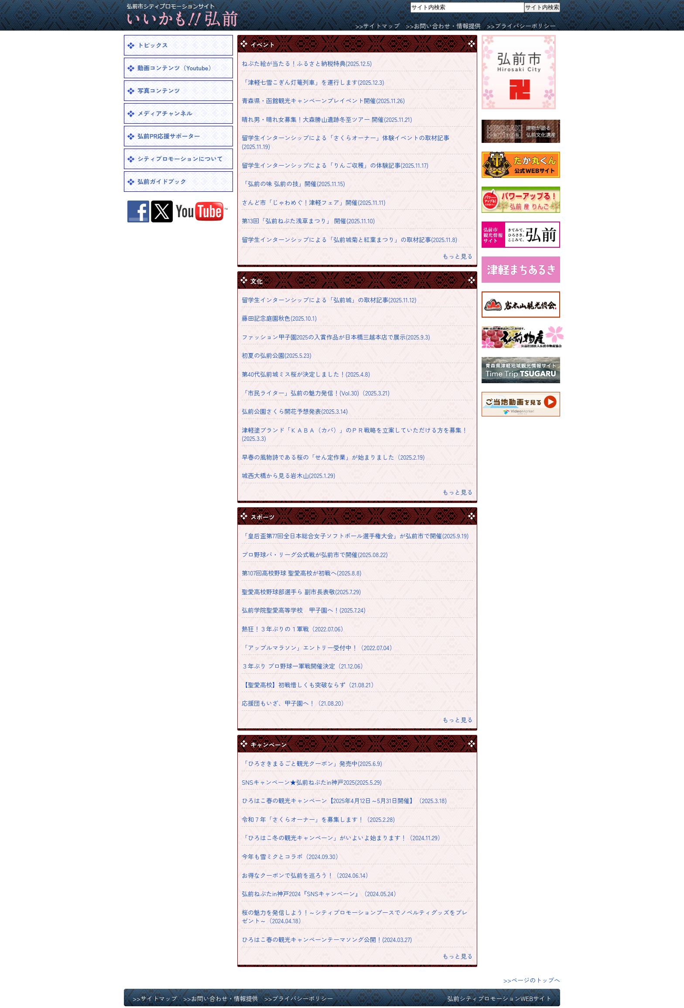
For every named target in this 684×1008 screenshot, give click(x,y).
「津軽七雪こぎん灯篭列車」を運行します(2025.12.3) (313, 82)
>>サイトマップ (377, 25)
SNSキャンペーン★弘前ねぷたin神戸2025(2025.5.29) (312, 782)
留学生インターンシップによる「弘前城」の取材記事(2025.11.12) (329, 299)
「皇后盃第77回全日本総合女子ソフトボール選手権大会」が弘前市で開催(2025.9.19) (355, 535)
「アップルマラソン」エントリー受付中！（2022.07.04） (319, 647)
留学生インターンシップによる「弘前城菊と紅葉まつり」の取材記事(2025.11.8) (349, 239)
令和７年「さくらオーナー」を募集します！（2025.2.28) (318, 819)
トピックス (152, 45)
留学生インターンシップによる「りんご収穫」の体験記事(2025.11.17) (335, 165)
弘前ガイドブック (161, 181)
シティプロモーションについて (180, 158)
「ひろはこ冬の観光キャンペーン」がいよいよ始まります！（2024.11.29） (343, 837)
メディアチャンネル (164, 113)
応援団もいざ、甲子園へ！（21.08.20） (294, 703)
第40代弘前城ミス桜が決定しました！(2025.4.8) (306, 374)
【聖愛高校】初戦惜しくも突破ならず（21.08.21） (309, 684)
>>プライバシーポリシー (521, 25)
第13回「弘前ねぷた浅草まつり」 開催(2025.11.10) (308, 220)
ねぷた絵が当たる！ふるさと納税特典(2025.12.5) (307, 63)
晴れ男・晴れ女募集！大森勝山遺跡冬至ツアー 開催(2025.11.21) (327, 119)
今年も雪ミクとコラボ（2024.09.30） (292, 856)
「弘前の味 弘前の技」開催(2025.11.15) (293, 183)
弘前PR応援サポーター (168, 136)
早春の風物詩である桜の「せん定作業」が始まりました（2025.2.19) (333, 457)
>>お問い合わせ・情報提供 (443, 25)
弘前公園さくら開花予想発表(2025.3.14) (295, 411)
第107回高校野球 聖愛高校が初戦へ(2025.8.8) (302, 572)
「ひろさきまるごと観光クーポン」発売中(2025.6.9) (312, 763)
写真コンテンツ (158, 90)
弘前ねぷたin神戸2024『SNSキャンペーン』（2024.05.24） (321, 893)
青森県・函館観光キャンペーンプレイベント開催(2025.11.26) (323, 100)
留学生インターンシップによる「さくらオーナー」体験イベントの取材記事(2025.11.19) (345, 142)
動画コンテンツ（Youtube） (175, 67)
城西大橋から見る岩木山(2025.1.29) (288, 475)
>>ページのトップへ (531, 980)
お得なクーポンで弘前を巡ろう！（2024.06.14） (306, 875)
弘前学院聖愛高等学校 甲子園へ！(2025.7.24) (304, 610)
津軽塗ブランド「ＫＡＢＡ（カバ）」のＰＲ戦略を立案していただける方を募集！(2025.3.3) (355, 434)
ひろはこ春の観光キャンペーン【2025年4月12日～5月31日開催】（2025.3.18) (344, 800)
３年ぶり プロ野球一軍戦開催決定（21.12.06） (304, 666)
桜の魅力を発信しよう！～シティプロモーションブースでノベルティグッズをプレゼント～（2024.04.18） (355, 916)
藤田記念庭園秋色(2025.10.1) (279, 318)
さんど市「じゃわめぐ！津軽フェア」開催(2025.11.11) (314, 202)
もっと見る (457, 256)
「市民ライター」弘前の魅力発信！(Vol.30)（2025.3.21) (316, 392)
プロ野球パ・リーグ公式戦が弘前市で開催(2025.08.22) (315, 554)
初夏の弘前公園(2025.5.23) (276, 355)
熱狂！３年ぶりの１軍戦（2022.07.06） (294, 628)
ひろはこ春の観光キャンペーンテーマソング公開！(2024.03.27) (327, 939)
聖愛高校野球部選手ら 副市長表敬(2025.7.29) (301, 591)
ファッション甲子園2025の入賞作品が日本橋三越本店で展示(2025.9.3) (336, 337)
